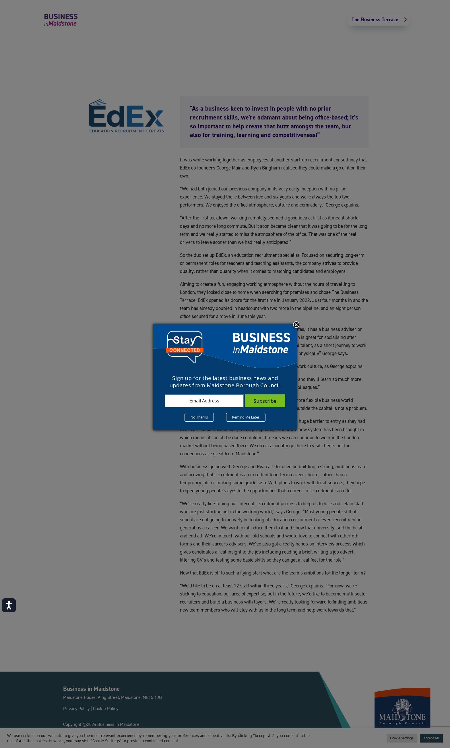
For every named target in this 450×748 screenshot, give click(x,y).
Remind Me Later (245, 417)
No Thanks (199, 417)
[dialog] (225, 377)
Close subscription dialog (296, 325)
